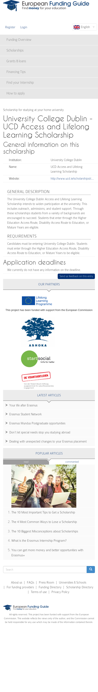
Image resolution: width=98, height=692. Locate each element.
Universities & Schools (72, 582)
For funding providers (20, 587)
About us (16, 582)
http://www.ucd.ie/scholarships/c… (72, 178)
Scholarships (15, 50)
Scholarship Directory (79, 587)
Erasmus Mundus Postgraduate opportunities (37, 423)
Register (10, 27)
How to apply (15, 93)
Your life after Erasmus (23, 405)
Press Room (46, 582)
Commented (78, 461)
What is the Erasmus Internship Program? (39, 541)
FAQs (30, 582)
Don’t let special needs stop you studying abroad (39, 432)
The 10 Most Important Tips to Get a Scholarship (43, 512)
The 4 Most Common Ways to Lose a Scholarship (44, 522)
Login (23, 27)
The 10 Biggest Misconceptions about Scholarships (44, 531)
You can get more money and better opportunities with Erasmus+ (47, 552)
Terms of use (39, 592)
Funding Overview (18, 40)
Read (26, 461)
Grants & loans (16, 61)
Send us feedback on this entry (76, 276)
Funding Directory (50, 587)
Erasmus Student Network (25, 414)
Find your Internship (20, 83)
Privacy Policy (60, 592)
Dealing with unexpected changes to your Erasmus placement (48, 441)
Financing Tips (16, 72)
